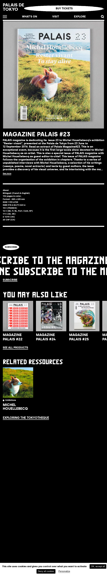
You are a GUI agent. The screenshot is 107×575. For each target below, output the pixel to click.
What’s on (29, 16)
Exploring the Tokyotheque (26, 418)
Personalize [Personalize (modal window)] (64, 571)
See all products (15, 347)
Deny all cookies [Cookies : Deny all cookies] (46, 571)
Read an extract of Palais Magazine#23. (55, 146)
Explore (80, 16)
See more (7, 173)
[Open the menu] (5, 17)
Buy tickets (64, 8)
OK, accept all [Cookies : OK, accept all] (98, 566)
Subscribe (11, 247)
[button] (102, 16)
